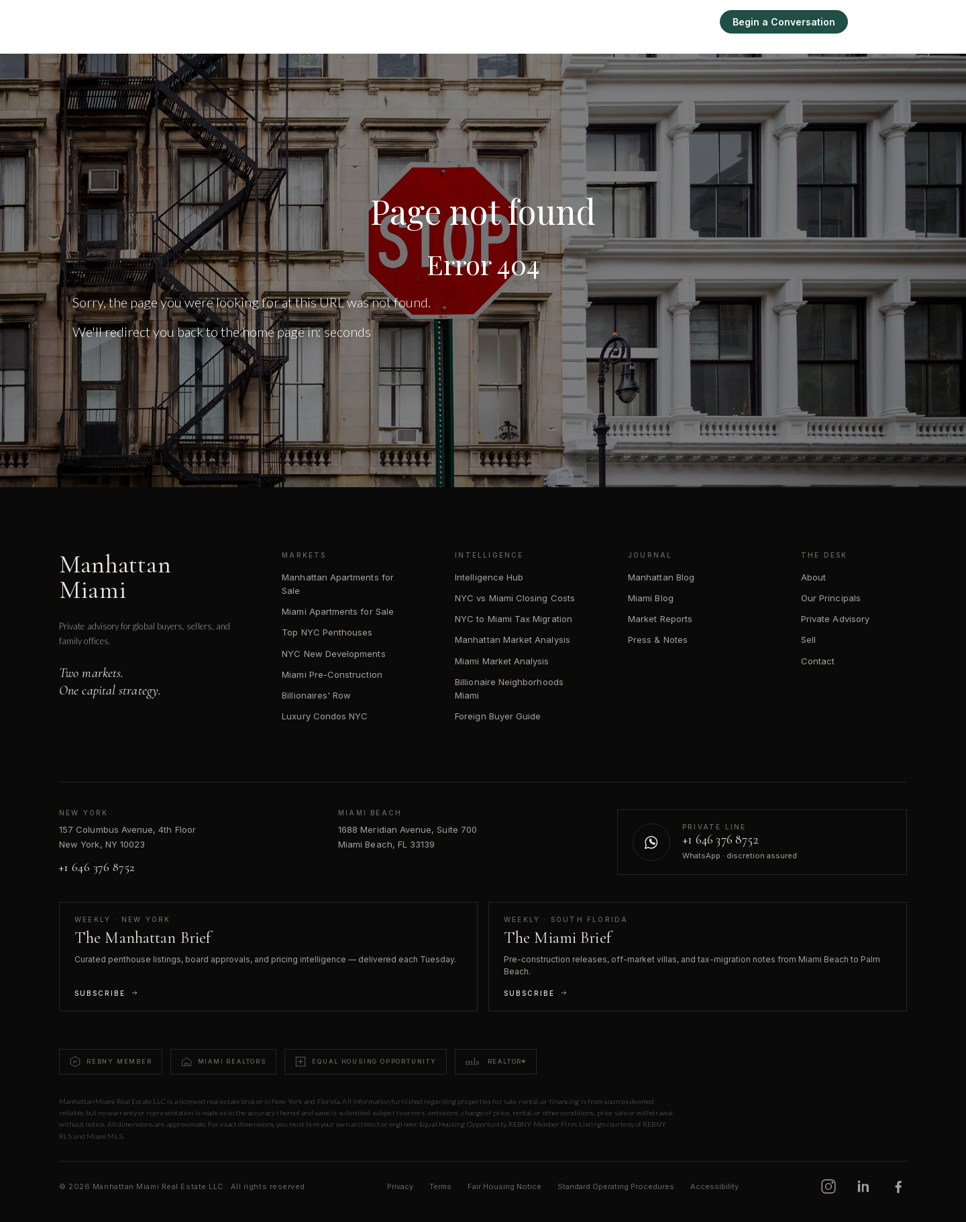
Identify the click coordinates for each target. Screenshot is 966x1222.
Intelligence (637, 22)
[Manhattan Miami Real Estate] (139, 21)
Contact (818, 661)
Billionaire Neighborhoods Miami (509, 688)
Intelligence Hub (489, 577)
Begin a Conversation (784, 22)
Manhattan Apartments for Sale (338, 584)
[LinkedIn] (863, 1186)
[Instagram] (828, 1186)
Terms (440, 1186)
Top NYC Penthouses (327, 632)
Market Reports (660, 618)
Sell (692, 22)
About (813, 577)
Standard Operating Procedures (615, 1186)
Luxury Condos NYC (325, 716)
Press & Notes (658, 639)
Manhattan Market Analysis (512, 639)
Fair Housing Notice (504, 1186)
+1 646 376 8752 (96, 867)
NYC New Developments (333, 653)
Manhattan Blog (661, 577)
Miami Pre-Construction (332, 674)
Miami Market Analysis (502, 661)
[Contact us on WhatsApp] (762, 842)
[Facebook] (898, 1186)
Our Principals (831, 598)
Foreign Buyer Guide (498, 716)
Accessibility (714, 1186)
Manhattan (517, 22)
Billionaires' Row (316, 695)
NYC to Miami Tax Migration (513, 618)
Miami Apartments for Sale (338, 611)
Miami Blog (651, 598)
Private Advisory (835, 618)
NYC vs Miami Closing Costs (515, 598)
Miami (576, 22)
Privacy (400, 1186)
